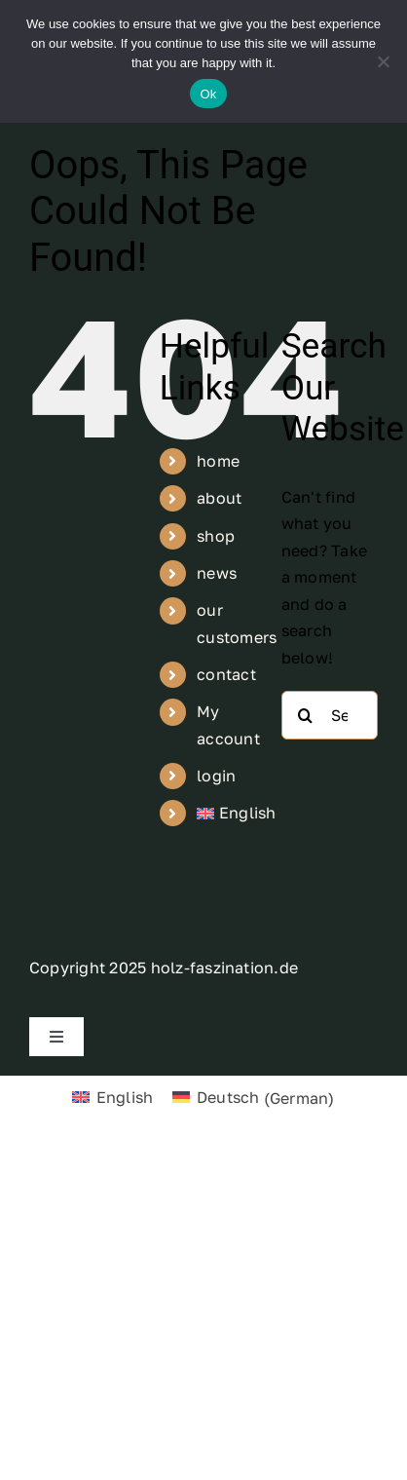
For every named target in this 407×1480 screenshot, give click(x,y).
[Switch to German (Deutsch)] (253, 1097)
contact (226, 674)
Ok (208, 94)
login (216, 775)
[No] (382, 61)
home (218, 461)
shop (216, 536)
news (217, 573)
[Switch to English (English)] (112, 1097)
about (219, 498)
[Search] (305, 715)
